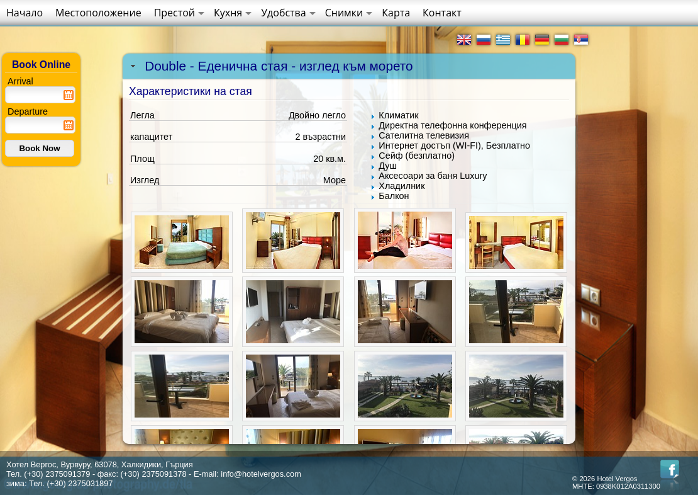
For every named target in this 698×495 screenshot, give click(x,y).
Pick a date (69, 95)
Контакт (442, 13)
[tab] (349, 66)
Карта (396, 13)
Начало (24, 13)
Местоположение (98, 13)
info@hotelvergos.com (261, 474)
